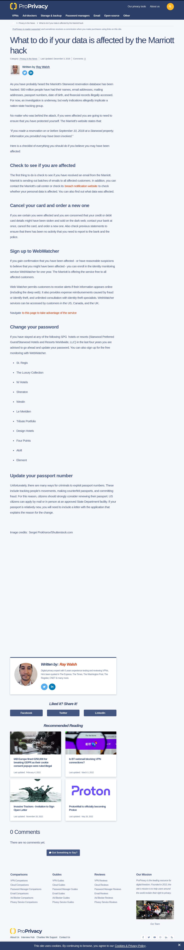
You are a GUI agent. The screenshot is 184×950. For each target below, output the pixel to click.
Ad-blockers (30, 15)
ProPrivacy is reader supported (26, 29)
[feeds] (172, 937)
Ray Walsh (43, 66)
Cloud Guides (58, 885)
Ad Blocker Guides (61, 898)
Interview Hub (28, 937)
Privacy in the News (27, 23)
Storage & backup (51, 15)
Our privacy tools (137, 6)
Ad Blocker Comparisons (21, 898)
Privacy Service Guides (63, 902)
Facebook (26, 713)
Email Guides (58, 893)
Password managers (78, 15)
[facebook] (143, 937)
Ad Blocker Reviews (103, 898)
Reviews (99, 874)
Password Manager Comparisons (25, 889)
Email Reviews (101, 893)
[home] (13, 23)
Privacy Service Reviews (105, 902)
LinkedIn (100, 713)
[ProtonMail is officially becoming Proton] (90, 800)
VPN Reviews (100, 880)
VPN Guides (58, 880)
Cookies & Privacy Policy (130, 945)
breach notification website (81, 186)
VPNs (15, 15)
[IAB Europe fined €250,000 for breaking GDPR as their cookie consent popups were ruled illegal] (35, 754)
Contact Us (64, 937)
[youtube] (154, 937)
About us (155, 6)
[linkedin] (30, 72)
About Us (14, 937)
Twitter (63, 713)
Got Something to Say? (63, 852)
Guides (57, 874)
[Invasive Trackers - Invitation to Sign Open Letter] (35, 800)
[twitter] (24, 72)
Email (97, 15)
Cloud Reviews (101, 885)
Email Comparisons (19, 893)
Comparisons (19, 874)
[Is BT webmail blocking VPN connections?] (90, 754)
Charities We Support (47, 937)
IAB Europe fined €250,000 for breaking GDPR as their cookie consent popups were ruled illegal (33, 762)
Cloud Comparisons (19, 885)
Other (126, 15)
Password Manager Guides (65, 889)
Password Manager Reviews (107, 889)
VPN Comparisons (19, 880)
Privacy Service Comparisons (24, 902)
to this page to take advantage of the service (49, 312)
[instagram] (160, 937)
